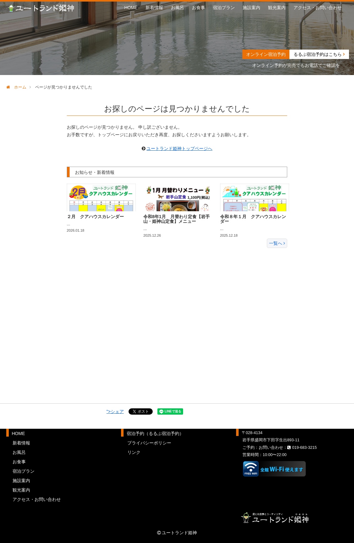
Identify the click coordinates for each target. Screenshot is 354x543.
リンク (133, 452)
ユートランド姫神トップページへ (179, 148)
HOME (131, 7)
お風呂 (177, 7)
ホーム (16, 87)
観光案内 (277, 7)
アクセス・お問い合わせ (317, 7)
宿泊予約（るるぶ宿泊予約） (155, 433)
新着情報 (154, 7)
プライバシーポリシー (149, 442)
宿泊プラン (224, 7)
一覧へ (277, 243)
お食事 (198, 7)
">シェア (115, 411)
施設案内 (251, 7)
